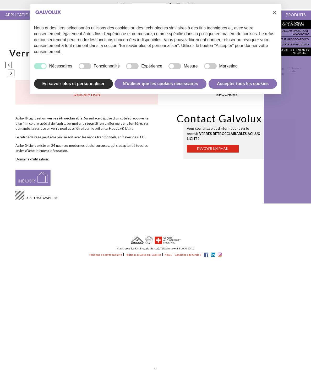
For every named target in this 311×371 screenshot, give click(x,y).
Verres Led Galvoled (295, 44)
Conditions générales (188, 254)
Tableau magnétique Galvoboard (295, 32)
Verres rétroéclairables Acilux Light (292, 51)
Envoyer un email (212, 149)
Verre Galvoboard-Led (294, 39)
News (168, 254)
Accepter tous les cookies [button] (243, 83)
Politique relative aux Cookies (143, 254)
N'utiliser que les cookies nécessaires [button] (160, 83)
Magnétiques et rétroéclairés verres (290, 24)
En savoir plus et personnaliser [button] (73, 83)
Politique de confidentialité (105, 254)
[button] (274, 12)
